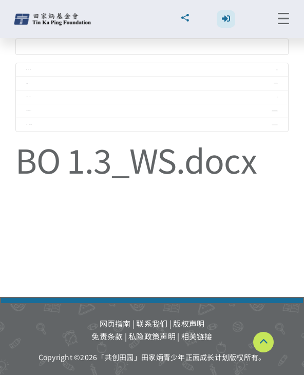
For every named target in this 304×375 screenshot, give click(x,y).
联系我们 (151, 323)
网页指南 (115, 323)
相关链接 (197, 336)
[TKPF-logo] (54, 16)
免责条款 (107, 336)
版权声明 (188, 323)
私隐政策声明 (152, 336)
